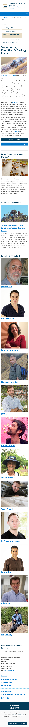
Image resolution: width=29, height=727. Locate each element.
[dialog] (14, 719)
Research (4, 676)
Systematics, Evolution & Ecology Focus (11, 35)
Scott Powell (7, 509)
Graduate (7, 17)
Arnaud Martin (8, 446)
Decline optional (13, 723)
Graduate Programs (7, 682)
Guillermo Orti (8, 477)
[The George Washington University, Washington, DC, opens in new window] (14, 708)
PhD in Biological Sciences (9, 31)
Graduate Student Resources (10, 42)
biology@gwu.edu (8, 670)
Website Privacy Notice (19, 714)
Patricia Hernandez (10, 350)
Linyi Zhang (6, 634)
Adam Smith (7, 603)
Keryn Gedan (7, 318)
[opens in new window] (2, 699)
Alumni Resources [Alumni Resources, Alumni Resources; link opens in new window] (6, 691)
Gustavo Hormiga (9, 382)
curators (16, 131)
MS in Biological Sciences (9, 28)
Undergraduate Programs (9, 679)
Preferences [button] (23, 720)
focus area (15, 102)
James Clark (6, 287)
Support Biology (6, 685)
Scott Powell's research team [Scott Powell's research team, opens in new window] (8, 75)
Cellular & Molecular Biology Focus (12, 39)
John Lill (4, 414)
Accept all (23, 723)
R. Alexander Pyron (10, 541)
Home (2, 17)
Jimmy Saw (6, 572)
